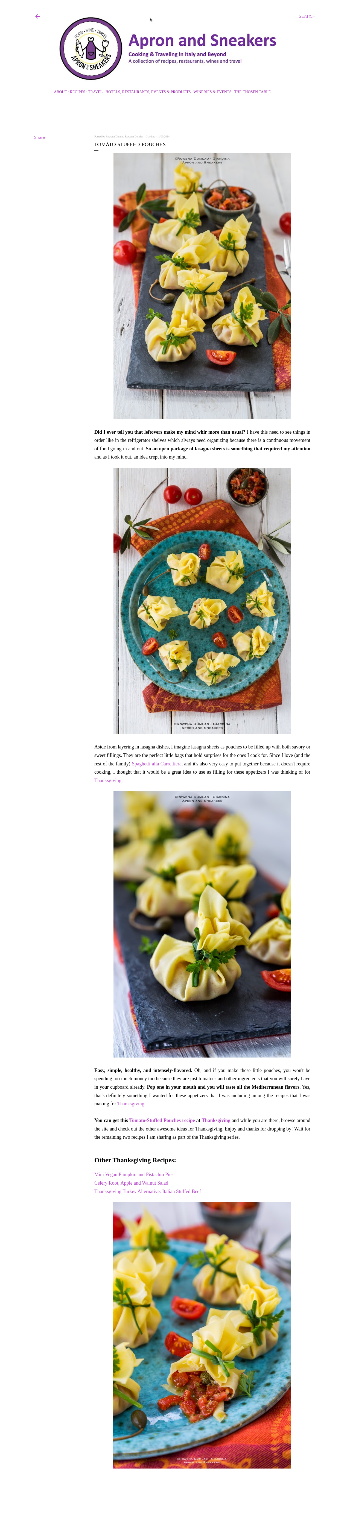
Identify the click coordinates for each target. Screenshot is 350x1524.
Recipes (77, 92)
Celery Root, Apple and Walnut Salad (132, 1183)
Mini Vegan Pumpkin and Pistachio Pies (133, 1174)
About (60, 92)
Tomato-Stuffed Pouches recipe (162, 1120)
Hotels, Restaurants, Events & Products (148, 92)
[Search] (307, 16)
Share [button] (39, 137)
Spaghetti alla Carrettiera (157, 764)
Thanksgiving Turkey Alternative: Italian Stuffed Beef (148, 1191)
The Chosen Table (252, 92)
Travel (95, 92)
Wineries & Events (212, 92)
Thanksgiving (107, 780)
